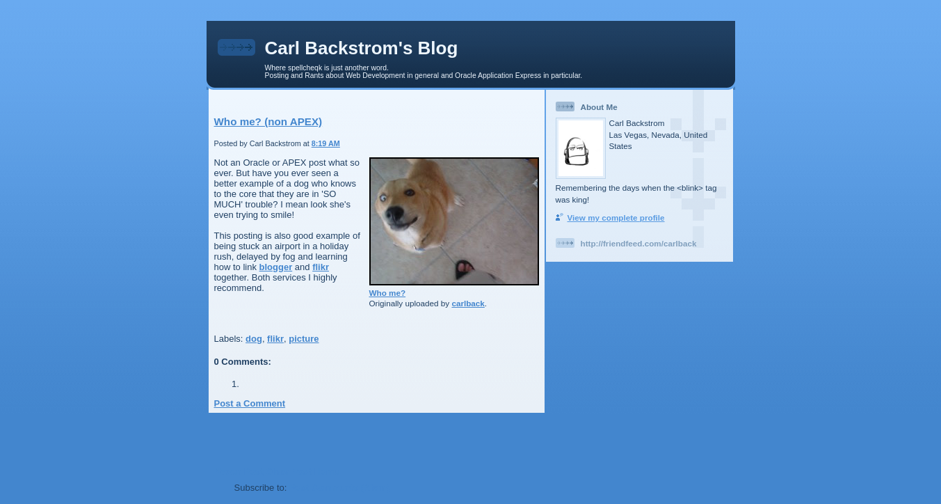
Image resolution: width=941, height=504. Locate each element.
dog (254, 338)
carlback (467, 303)
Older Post (289, 471)
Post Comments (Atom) (339, 487)
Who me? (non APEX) (268, 121)
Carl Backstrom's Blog (361, 48)
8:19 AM (326, 143)
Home (326, 471)
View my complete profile (616, 217)
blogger (276, 267)
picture (304, 338)
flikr (320, 267)
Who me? (387, 292)
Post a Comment (250, 403)
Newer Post (239, 471)
